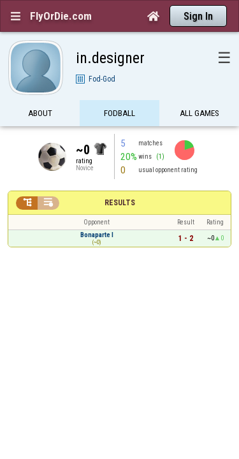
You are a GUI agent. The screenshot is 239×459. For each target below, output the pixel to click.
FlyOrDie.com (61, 16)
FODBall (119, 91)
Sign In (198, 16)
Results (120, 180)
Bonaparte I (96, 212)
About (40, 91)
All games (199, 91)
